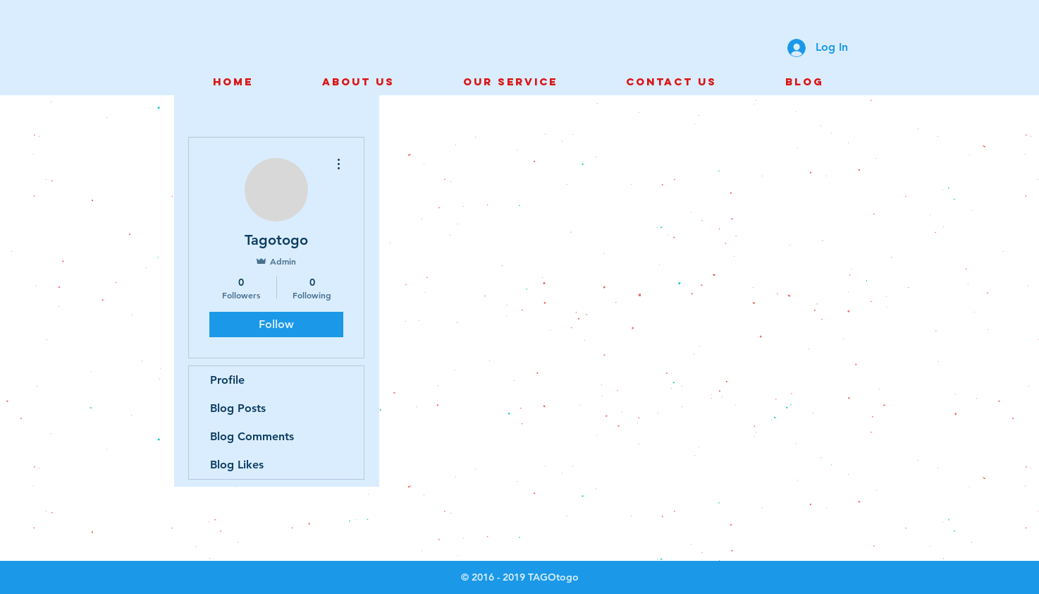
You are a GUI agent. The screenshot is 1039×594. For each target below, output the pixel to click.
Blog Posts (238, 408)
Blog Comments (252, 436)
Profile (227, 380)
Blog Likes (237, 464)
